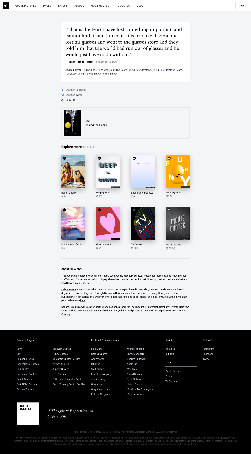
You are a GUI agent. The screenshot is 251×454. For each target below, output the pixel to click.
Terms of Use (80, 432)
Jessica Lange (99, 379)
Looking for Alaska (106, 62)
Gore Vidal (96, 384)
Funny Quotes (60, 354)
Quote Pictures (25, 5)
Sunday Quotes (60, 369)
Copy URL (68, 100)
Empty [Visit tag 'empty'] (97, 73)
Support (169, 354)
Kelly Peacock (68, 289)
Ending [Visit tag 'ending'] (86, 70)
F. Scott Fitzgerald (101, 394)
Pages (47, 5)
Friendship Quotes (26, 374)
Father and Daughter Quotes (67, 379)
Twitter (206, 359)
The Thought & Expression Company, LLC (140, 432)
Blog (140, 5)
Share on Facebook (73, 89)
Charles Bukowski (136, 359)
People (79, 5)
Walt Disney (97, 369)
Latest (62, 5)
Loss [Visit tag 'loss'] (74, 73)
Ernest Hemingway (101, 374)
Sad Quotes (23, 369)
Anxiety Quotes (60, 364)
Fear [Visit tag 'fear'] (68, 73)
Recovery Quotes (61, 348)
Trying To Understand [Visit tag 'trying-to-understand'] (139, 70)
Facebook (208, 354)
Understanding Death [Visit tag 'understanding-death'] (115, 70)
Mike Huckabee (135, 394)
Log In (241, 5)
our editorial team (98, 275)
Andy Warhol (98, 359)
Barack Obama (99, 354)
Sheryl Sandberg (135, 354)
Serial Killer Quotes (27, 384)
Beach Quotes (24, 379)
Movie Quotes (100, 5)
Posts (168, 376)
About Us (170, 348)
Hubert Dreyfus (135, 384)
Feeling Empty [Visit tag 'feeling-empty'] (109, 73)
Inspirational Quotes (28, 364)
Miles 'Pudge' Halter (81, 62)
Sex (19, 354)
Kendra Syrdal (69, 307)
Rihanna (95, 364)
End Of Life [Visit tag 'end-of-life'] (97, 70)
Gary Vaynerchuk (100, 389)
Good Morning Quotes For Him (68, 384)
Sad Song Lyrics (25, 359)
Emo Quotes (59, 374)
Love (19, 348)
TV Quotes (123, 5)
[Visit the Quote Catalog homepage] (6, 5)
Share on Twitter (72, 94)
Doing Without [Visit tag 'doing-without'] (85, 73)
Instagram (208, 348)
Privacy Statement (102, 432)
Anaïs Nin (132, 364)
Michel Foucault (135, 348)
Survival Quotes (25, 389)
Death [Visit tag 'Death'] (78, 70)
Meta (90, 432)
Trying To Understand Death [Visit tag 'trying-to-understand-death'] (167, 70)
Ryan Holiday (134, 379)
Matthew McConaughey (140, 389)
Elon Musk (96, 348)
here (82, 300)
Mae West (132, 369)
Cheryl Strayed (135, 374)
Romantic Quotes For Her (66, 359)
